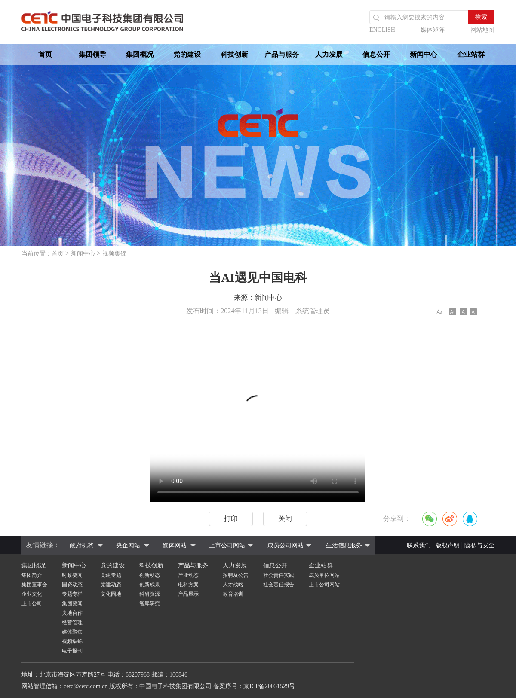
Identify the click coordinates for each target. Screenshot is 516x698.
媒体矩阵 (433, 30)
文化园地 (111, 594)
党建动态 (111, 585)
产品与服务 (281, 54)
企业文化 (32, 594)
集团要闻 (72, 603)
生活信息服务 (344, 545)
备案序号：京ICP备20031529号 (254, 686)
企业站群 (471, 54)
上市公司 (32, 603)
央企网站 (128, 545)
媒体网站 (175, 545)
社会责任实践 (278, 575)
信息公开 (376, 54)
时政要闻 (72, 575)
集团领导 (92, 54)
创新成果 (149, 585)
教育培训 (233, 594)
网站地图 (482, 30)
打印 (231, 518)
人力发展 (329, 54)
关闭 (285, 518)
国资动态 (72, 585)
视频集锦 (114, 253)
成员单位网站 (324, 575)
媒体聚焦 (72, 632)
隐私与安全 (479, 545)
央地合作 (72, 613)
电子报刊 (72, 651)
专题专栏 (72, 594)
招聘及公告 (236, 575)
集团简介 (32, 575)
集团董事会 (34, 585)
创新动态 (149, 575)
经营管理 (72, 622)
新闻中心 (423, 54)
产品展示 (188, 594)
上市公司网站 (227, 545)
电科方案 (188, 585)
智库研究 (149, 603)
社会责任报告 (278, 585)
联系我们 (419, 545)
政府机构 (82, 545)
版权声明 (448, 545)
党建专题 (111, 575)
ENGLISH (382, 30)
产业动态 (188, 575)
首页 (45, 54)
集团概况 (140, 54)
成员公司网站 (285, 545)
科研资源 (149, 594)
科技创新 (234, 54)
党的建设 (187, 54)
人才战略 (233, 585)
